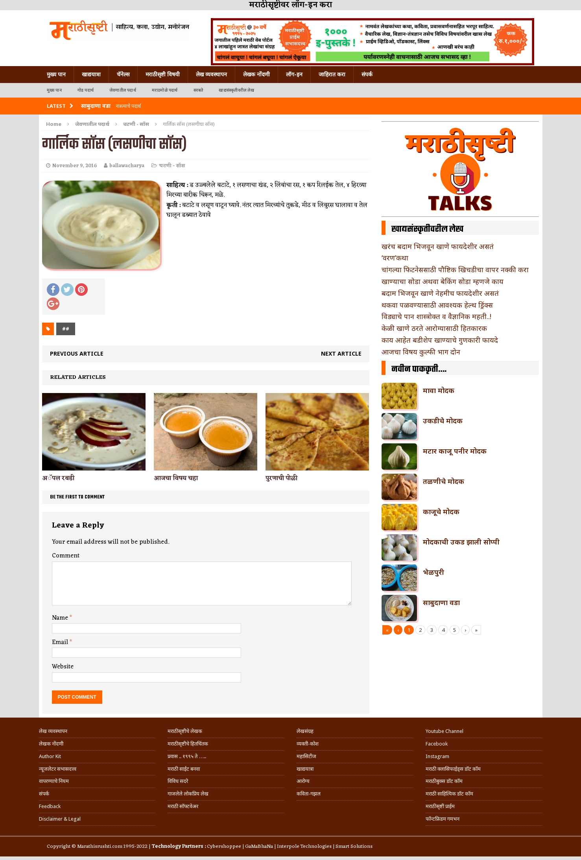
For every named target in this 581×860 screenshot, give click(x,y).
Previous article (76, 353)
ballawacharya (126, 165)
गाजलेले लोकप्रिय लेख (188, 794)
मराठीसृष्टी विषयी (163, 74)
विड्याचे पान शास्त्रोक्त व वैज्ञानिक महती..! (436, 316)
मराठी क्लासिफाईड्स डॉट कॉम (453, 769)
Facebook (437, 744)
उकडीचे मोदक (443, 420)
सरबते (198, 90)
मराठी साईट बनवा (184, 769)
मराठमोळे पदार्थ (165, 90)
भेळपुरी (433, 572)
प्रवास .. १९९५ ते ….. (187, 756)
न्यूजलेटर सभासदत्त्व (57, 769)
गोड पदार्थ (85, 90)
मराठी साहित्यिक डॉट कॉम (449, 794)
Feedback (50, 806)
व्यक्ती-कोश (308, 744)
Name (61, 618)
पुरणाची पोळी (281, 478)
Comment (65, 555)
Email (61, 642)
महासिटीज (306, 756)
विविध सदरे (178, 781)
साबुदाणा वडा (441, 602)
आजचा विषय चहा (176, 478)
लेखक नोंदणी (256, 74)
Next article (341, 353)
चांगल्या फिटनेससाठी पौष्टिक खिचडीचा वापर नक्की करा (455, 269)
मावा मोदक (438, 390)
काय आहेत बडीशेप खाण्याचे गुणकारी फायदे (440, 340)
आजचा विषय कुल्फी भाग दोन (421, 351)
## (65, 328)
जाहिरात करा (332, 74)
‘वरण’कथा (395, 257)
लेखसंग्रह (305, 731)
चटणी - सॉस (172, 165)
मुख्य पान (56, 74)
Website (63, 666)
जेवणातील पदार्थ (122, 90)
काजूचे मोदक (441, 511)
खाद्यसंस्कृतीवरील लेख (236, 90)
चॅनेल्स (123, 74)
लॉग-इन (294, 74)
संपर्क (367, 74)
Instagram (437, 756)
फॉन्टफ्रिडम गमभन (442, 819)
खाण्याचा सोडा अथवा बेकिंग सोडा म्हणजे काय (443, 281)
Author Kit (50, 756)
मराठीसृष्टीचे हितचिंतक (188, 744)
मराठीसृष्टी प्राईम (440, 806)
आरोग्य (303, 781)
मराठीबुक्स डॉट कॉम (444, 781)
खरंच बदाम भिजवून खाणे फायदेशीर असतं (438, 246)
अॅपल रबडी (58, 478)
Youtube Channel (444, 731)
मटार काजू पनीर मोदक (455, 451)
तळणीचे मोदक (443, 481)
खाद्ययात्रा (91, 74)
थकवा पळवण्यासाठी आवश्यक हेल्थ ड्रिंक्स (437, 305)
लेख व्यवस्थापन (211, 74)
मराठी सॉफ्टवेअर (183, 806)
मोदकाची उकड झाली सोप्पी (461, 541)
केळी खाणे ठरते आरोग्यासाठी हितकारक (434, 328)
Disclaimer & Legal (60, 819)
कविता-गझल (309, 794)
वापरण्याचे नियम (54, 781)
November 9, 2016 (74, 165)
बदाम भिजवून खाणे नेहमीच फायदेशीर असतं (440, 293)
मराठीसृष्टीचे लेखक (185, 731)
